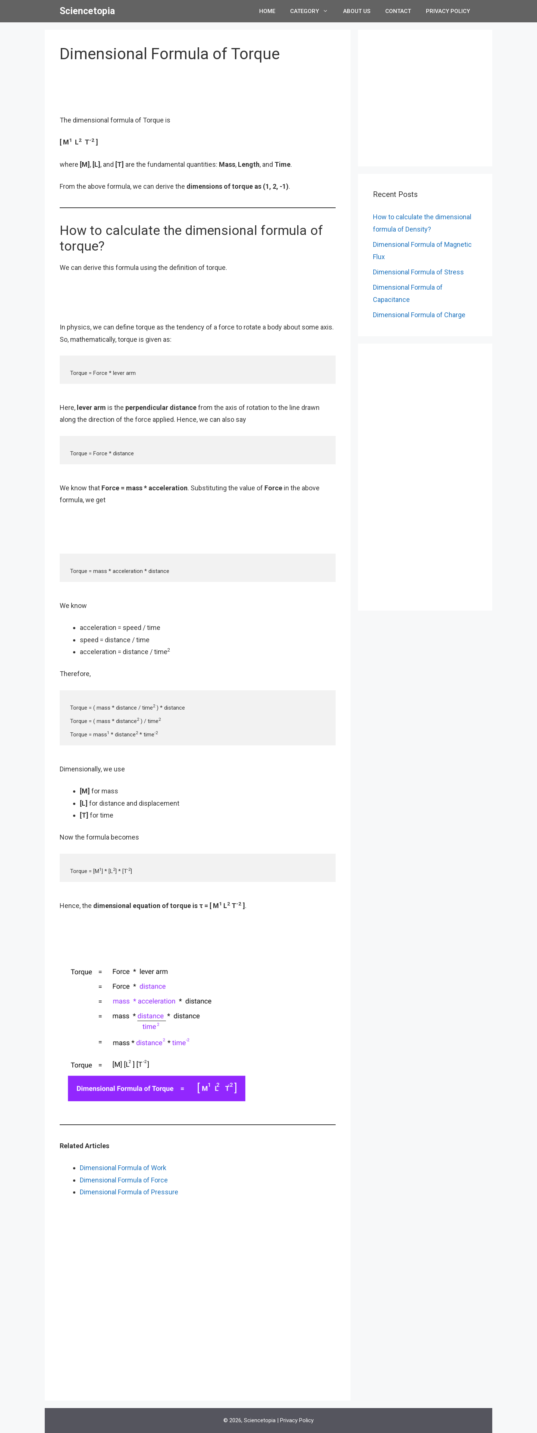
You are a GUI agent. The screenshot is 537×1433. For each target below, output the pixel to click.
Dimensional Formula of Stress (418, 272)
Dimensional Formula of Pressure (129, 1192)
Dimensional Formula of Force (124, 1180)
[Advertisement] (197, 93)
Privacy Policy (448, 11)
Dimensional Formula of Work (123, 1168)
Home (267, 11)
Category (313, 11)
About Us (356, 11)
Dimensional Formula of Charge (419, 315)
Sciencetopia (87, 11)
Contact (398, 11)
